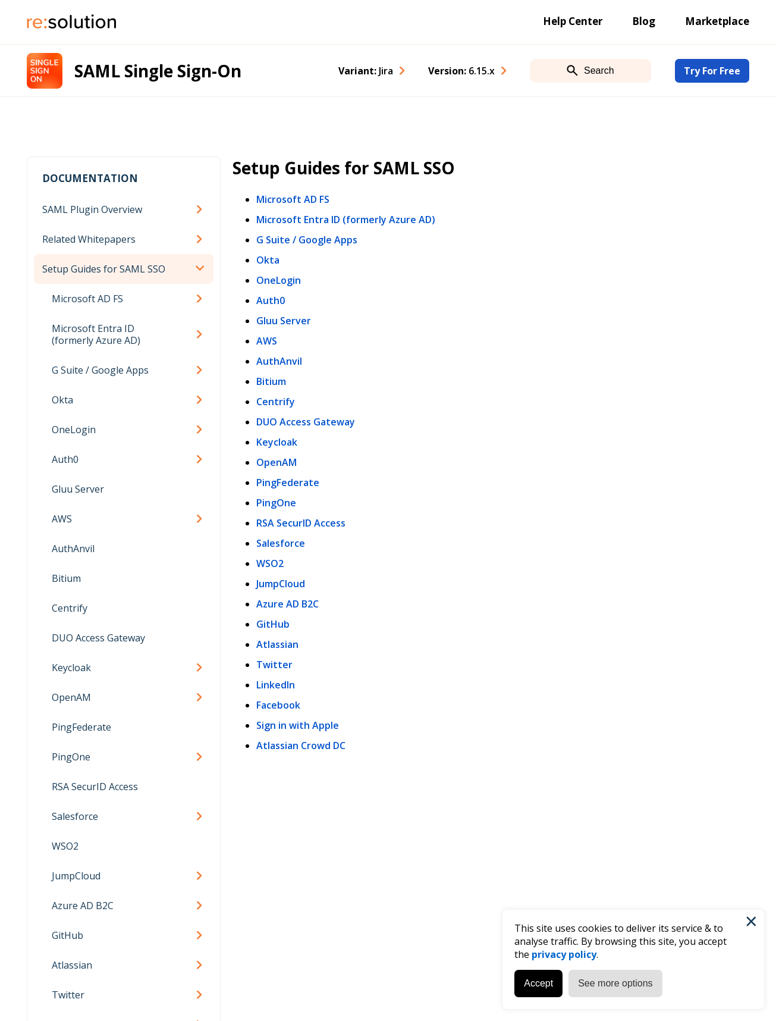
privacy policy (564, 954)
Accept (538, 983)
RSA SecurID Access (95, 786)
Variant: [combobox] (365, 70)
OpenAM (71, 697)
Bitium (66, 578)
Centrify (69, 608)
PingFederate (81, 727)
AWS (62, 518)
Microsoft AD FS (87, 298)
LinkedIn (275, 684)
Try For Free (712, 70)
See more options (615, 983)
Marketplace (717, 21)
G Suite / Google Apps (100, 370)
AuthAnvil (73, 548)
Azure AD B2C (83, 905)
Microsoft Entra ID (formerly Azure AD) (96, 334)
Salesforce (75, 816)
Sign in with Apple (297, 725)
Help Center (572, 21)
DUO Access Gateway (98, 637)
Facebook (278, 705)
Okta (62, 399)
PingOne (71, 756)
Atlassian (72, 965)
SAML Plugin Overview (92, 209)
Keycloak (71, 667)
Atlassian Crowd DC (300, 745)
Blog (643, 21)
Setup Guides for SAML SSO (103, 268)
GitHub (67, 935)
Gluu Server (78, 489)
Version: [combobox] (461, 70)
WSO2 (65, 846)
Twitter (68, 994)
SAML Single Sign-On (157, 70)
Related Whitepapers (89, 239)
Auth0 (65, 459)
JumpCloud (76, 875)
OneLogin (74, 429)
